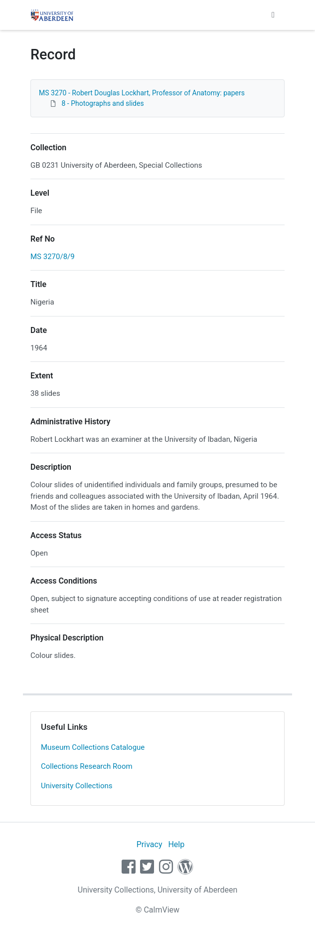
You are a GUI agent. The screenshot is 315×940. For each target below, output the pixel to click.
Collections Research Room (87, 766)
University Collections (77, 785)
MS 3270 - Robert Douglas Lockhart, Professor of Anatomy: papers (142, 93)
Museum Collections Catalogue (93, 747)
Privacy (149, 844)
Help (176, 844)
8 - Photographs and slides (102, 103)
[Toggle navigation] (273, 15)
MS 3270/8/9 (52, 256)
